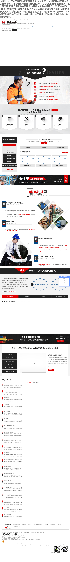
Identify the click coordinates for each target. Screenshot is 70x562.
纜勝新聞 (28, 382)
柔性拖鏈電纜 (8, 28)
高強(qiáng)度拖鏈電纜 (10, 152)
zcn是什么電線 (6, 445)
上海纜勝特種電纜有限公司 (55, 355)
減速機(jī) (59, 524)
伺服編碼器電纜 (16, 28)
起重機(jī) (24, 524)
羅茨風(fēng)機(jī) (16, 524)
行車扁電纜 (6, 418)
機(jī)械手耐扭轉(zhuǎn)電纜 (9, 165)
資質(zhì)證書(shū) (26, 532)
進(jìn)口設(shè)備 (10, 361)
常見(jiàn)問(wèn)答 (6, 380)
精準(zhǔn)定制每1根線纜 (43, 238)
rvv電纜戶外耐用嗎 (7, 480)
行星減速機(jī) (52, 524)
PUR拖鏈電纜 (8, 150)
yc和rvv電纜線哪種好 (7, 494)
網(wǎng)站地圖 (27, 19)
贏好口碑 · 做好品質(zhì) (10, 302)
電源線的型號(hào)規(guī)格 (9, 473)
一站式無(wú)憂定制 (43, 139)
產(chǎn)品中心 (48, 26)
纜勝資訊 (33, 532)
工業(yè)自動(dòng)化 (60, 296)
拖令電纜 (20, 26)
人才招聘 (30, 532)
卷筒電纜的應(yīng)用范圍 (8, 432)
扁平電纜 (12, 28)
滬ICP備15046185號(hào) (25, 535)
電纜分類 (5, 439)
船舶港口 (27, 296)
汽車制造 (43, 296)
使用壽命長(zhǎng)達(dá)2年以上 (13, 203)
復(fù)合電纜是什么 (7, 466)
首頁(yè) (3, 532)
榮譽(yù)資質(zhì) (10, 371)
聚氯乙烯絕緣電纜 (7, 452)
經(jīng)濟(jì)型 (8, 147)
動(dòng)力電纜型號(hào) (8, 514)
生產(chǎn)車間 (9, 357)
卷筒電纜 (9, 155)
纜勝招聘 (42, 532)
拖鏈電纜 (14, 26)
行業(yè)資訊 (36, 382)
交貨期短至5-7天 (8, 221)
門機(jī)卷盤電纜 (59, 165)
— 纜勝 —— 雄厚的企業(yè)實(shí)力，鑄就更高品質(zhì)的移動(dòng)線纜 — (35, 348)
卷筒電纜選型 (6, 397)
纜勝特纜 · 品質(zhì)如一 (9, 139)
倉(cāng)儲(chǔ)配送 (9, 367)
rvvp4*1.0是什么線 (7, 507)
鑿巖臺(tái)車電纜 (27, 165)
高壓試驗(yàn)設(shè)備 (38, 524)
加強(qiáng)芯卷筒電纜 (43, 165)
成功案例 (56, 26)
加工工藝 (10, 364)
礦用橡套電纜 (6, 384)
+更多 (67, 382)
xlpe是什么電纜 (6, 390)
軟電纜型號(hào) (29, 28)
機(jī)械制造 (10, 296)
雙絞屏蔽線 (25, 28)
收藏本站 (18, 19)
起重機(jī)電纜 (6, 404)
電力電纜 (29, 524)
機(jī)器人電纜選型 (7, 411)
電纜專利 (63, 26)
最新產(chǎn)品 (26, 151)
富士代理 (46, 524)
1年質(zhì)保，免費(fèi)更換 (44, 257)
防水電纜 (21, 28)
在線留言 (22, 19)
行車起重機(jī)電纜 (38, 26)
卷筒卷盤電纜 (28, 26)
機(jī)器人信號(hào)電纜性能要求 (9, 425)
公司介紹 (10, 354)
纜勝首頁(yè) (6, 26)
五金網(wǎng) (15, 526)
